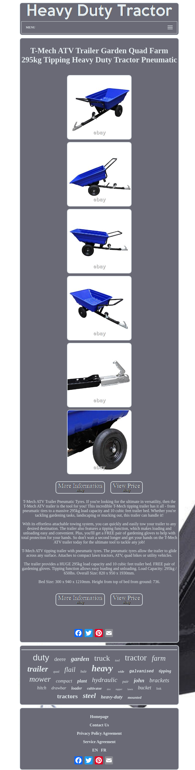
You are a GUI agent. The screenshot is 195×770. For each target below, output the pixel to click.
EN (95, 750)
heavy (102, 668)
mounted (134, 697)
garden (80, 658)
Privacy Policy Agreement (99, 733)
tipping (165, 671)
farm (159, 658)
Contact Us (99, 725)
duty (41, 657)
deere (60, 659)
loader (76, 688)
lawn (130, 689)
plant (82, 681)
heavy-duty (111, 696)
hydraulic (104, 680)
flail (69, 669)
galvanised (141, 671)
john (139, 680)
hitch (41, 687)
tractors (67, 696)
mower (40, 679)
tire (109, 689)
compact (64, 681)
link (158, 688)
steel (89, 695)
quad (56, 671)
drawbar (58, 688)
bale (83, 671)
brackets (159, 680)
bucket (144, 687)
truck (102, 658)
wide (121, 671)
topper (119, 689)
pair (125, 681)
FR (103, 750)
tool (117, 660)
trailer (37, 668)
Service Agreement (99, 742)
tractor (136, 657)
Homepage (99, 716)
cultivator (94, 688)
